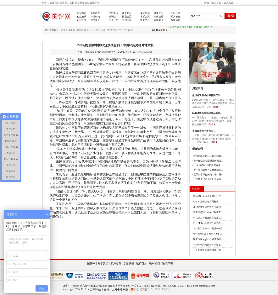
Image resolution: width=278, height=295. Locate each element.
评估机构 (95, 16)
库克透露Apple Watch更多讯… (208, 239)
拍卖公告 (175, 16)
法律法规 (158, 16)
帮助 (206, 2)
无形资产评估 (98, 30)
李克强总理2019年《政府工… (208, 212)
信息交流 (113, 13)
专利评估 (128, 30)
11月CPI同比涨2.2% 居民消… (208, 223)
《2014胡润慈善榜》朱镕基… (208, 244)
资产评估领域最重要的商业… (208, 160)
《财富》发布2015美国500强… (208, 228)
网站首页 (81, 13)
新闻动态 (95, 13)
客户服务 (115, 263)
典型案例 (158, 20)
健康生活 (158, 13)
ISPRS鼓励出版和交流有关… (208, 165)
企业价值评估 (68, 30)
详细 (215, 106)
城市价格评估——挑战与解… (208, 156)
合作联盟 (128, 263)
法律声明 (167, 263)
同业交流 (126, 16)
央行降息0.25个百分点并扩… (208, 234)
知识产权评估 (114, 30)
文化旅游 (145, 13)
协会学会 (145, 20)
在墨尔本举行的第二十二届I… (208, 174)
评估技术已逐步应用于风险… (208, 179)
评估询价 (95, 20)
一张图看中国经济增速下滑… (208, 250)
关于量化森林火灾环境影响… (208, 170)
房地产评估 (83, 30)
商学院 (112, 16)
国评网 (91, 263)
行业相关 (81, 20)
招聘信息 (126, 20)
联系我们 (154, 263)
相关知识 (126, 13)
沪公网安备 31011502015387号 (150, 290)
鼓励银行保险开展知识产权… (208, 196)
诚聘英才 (141, 263)
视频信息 (175, 20)
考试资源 (145, 16)
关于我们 (102, 263)
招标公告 (175, 13)
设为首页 (216, 2)
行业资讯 (81, 16)
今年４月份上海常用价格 (206, 201)
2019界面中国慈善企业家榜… (208, 207)
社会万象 (113, 20)
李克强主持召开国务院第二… (208, 217)
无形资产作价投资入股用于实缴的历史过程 (190, 27)
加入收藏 (229, 2)
